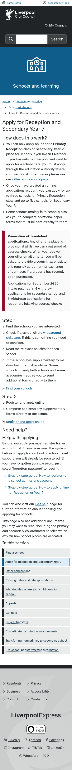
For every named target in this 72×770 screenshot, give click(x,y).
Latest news (14, 3)
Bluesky (14, 740)
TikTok (37, 748)
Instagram (16, 748)
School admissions (20, 107)
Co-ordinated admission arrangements (31, 631)
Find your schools (19, 388)
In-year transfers (17, 622)
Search (57, 39)
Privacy (36, 683)
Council (12, 699)
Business (13, 691)
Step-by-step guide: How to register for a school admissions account (38, 478)
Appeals (11, 603)
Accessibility (40, 691)
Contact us (39, 699)
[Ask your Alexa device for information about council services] (36, 729)
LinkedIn (57, 748)
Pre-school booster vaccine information (32, 650)
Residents (14, 683)
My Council (58, 25)
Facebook (56, 740)
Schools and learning (29, 101)
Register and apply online (25, 422)
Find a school (15, 553)
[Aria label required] (36, 65)
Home (6, 101)
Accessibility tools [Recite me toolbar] (59, 3)
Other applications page (30, 179)
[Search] (32, 39)
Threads (35, 740)
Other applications (18, 571)
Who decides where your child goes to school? (31, 592)
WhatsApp (30, 756)
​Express (36, 715)
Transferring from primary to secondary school (36, 641)
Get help (41, 504)
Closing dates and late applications (29, 580)
